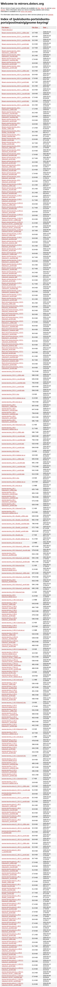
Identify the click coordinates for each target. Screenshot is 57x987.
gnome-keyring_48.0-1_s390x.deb (13, 459)
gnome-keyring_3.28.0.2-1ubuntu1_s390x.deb (10, 634)
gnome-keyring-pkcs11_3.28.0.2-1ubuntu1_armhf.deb (12, 965)
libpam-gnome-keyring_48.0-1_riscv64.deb (16, 93)
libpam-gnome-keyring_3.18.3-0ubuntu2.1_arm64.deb (12, 268)
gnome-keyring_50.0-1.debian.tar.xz (13, 398)
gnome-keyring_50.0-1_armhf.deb (13, 386)
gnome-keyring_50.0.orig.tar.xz (12, 371)
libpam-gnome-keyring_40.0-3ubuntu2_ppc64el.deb (11, 173)
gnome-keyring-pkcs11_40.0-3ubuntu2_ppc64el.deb (11, 927)
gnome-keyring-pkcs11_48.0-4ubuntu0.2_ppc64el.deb (11, 812)
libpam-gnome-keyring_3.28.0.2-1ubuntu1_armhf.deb (12, 211)
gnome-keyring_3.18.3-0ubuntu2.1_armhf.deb (9, 721)
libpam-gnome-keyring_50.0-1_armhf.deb (15, 44)
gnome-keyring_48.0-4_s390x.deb (13, 432)
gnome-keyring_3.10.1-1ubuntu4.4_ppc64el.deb (10, 763)
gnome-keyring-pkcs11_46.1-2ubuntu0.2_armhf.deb (11, 873)
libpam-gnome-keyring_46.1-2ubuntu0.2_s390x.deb (11, 108)
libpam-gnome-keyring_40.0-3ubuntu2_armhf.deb (11, 177)
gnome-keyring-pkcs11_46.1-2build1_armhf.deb (11, 892)
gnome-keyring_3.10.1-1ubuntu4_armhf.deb (9, 748)
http (39, 8)
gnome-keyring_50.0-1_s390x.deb (13, 375)
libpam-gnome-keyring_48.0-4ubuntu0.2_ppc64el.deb (11, 59)
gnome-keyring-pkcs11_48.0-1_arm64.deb (16, 858)
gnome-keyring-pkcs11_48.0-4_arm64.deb (16, 839)
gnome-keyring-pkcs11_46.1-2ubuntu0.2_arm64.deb (11, 877)
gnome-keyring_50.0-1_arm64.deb (13, 390)
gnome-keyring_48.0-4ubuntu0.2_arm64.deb (9, 421)
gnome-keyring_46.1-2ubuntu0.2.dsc (14, 508)
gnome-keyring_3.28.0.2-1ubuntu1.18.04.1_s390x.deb (11, 656)
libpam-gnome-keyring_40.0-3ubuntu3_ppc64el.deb (11, 154)
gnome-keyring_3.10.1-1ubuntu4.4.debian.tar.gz (10, 782)
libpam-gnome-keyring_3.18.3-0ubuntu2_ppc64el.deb (12, 238)
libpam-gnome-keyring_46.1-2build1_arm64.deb (11, 143)
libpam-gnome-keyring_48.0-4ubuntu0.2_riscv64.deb (11, 55)
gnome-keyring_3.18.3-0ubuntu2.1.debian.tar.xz (10, 733)
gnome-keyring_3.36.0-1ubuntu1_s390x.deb (9, 603)
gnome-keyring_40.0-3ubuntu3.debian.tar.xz (9, 569)
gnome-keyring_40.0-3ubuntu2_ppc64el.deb (9, 580)
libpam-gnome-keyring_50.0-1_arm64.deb (15, 48)
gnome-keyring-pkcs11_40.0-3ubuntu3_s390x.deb (11, 900)
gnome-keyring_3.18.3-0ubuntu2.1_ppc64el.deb (10, 714)
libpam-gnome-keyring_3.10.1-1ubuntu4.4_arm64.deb (12, 299)
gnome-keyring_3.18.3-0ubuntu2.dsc (14, 702)
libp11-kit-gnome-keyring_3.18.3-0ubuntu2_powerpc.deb (12, 310)
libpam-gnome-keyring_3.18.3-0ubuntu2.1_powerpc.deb (12, 261)
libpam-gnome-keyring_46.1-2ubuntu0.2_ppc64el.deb (11, 116)
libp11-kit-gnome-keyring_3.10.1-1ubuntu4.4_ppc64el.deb (12, 356)
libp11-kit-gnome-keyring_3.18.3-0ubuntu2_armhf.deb (12, 314)
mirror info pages (26, 11)
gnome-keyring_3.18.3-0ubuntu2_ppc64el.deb (9, 687)
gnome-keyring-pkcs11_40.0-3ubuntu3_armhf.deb (11, 911)
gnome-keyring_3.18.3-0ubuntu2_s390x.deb (9, 683)
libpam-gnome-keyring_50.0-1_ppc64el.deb (16, 40)
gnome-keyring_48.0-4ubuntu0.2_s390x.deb (9, 405)
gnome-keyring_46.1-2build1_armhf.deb (15, 527)
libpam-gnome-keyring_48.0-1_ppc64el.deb (16, 97)
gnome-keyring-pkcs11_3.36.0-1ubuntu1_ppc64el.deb (12, 946)
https (42, 8)
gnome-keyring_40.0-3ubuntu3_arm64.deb (16, 562)
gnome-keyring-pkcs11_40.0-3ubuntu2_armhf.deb (11, 930)
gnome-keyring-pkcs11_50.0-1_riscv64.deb (16, 790)
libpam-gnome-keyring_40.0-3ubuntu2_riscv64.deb (11, 169)
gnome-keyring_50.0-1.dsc (10, 394)
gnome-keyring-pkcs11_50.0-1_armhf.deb (15, 797)
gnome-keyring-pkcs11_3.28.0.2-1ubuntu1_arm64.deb (12, 969)
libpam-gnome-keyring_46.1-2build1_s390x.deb (11, 127)
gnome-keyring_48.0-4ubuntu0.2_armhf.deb (9, 417)
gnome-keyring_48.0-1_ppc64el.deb (13, 466)
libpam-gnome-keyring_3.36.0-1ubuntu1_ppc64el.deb (12, 192)
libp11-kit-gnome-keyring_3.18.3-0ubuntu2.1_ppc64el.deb (12, 325)
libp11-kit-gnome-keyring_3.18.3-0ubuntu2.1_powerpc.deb (12, 329)
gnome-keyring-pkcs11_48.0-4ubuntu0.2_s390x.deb (11, 805)
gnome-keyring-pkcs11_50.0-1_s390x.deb (15, 786)
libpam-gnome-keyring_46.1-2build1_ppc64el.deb (11, 135)
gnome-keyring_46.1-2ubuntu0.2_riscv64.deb (10, 493)
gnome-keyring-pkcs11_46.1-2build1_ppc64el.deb (11, 889)
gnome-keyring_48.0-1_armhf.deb (13, 470)
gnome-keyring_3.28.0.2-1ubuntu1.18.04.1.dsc (10, 672)
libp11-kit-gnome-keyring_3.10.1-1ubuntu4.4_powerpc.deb (12, 360)
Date (44, 27)
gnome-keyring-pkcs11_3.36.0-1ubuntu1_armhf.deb (12, 950)
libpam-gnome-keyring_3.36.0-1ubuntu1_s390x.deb (12, 185)
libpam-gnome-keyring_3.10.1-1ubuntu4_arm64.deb (12, 284)
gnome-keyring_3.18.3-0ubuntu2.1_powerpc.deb (10, 717)
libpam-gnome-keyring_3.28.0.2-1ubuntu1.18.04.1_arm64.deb (12, 230)
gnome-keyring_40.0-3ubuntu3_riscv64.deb (16, 550)
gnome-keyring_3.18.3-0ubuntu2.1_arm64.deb (9, 725)
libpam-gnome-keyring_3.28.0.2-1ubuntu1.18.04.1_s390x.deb (12, 219)
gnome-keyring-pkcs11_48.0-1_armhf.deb (15, 855)
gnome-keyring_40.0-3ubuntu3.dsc (13, 565)
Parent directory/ (7, 30)
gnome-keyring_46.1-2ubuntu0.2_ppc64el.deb (10, 497)
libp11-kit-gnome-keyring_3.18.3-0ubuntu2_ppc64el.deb (12, 306)
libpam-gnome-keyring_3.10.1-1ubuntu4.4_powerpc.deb (12, 291)
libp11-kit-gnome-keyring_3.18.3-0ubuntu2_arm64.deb (12, 318)
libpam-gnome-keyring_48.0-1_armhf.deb (15, 101)
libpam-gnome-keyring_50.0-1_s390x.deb (15, 33)
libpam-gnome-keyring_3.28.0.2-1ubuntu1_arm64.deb (12, 215)
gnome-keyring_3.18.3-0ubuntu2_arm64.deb (9, 698)
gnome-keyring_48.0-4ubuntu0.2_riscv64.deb (10, 409)
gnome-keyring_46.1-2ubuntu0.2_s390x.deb (9, 489)
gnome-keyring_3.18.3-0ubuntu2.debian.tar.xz (9, 706)
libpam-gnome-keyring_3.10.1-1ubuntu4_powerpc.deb (12, 276)
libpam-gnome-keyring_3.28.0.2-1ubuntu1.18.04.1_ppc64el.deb (12, 223)
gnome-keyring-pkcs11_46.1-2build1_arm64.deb (11, 896)
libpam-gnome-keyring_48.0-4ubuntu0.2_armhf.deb (11, 63)
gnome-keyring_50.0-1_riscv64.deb (13, 379)
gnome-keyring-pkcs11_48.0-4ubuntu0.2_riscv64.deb (11, 809)
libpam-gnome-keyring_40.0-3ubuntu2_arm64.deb (11, 181)
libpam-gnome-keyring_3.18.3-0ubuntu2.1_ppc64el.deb (12, 257)
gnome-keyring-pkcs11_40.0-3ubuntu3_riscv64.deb (11, 904)
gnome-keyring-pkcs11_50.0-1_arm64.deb (16, 801)
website (50, 14)
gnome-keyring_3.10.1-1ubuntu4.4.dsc (14, 778)
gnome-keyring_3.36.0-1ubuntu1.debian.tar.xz (9, 626)
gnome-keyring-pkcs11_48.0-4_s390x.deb (15, 824)
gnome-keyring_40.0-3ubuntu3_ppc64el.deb (9, 554)
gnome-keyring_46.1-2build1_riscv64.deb (15, 520)
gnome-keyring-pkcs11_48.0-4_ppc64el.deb (11, 832)
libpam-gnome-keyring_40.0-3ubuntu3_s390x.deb (11, 146)
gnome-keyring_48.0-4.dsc (10, 451)
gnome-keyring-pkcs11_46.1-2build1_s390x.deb (11, 881)
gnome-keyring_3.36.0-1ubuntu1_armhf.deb (9, 615)
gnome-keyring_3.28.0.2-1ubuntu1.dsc (14, 649)
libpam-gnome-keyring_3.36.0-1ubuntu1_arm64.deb (12, 200)
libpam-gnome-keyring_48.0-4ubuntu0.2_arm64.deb (11, 67)
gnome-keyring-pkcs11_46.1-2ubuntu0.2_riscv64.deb (11, 866)
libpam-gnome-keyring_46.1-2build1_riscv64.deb (11, 131)
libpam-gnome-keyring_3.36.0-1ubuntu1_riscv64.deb (12, 188)
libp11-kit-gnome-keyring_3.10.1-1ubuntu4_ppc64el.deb (12, 341)
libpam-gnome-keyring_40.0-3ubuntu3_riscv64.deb (11, 150)
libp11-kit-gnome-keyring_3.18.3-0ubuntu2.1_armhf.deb (12, 333)
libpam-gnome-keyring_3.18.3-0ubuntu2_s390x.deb (12, 234)
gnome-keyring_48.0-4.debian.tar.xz (13, 455)
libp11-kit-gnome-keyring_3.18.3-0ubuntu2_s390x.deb (12, 303)
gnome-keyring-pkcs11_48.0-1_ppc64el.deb (11, 851)
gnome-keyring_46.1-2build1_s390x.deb (15, 516)
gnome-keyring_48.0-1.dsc (10, 478)
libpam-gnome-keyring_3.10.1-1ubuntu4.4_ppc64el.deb (12, 287)
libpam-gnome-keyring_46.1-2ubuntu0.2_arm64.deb (11, 124)
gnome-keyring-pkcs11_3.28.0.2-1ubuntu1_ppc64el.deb (12, 961)
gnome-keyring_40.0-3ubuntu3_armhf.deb (15, 558)
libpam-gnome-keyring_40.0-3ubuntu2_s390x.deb (11, 166)
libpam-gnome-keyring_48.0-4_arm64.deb (15, 86)
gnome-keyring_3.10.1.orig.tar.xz (12, 737)
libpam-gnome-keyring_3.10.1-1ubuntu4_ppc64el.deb (12, 272)
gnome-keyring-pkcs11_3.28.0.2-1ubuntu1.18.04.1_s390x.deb (12, 972)
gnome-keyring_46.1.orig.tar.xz (12, 485)
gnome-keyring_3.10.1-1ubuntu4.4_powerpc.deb (10, 767)
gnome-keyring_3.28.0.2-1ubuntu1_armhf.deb (10, 641)
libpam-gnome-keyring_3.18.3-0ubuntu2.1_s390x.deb (12, 253)
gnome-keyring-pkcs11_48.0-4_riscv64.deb (16, 828)
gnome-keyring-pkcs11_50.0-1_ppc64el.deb (11, 793)
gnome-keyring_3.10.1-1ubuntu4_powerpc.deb (9, 744)
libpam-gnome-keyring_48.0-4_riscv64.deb (16, 74)
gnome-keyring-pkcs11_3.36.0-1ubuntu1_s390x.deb (12, 938)
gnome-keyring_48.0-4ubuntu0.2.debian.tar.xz (10, 428)
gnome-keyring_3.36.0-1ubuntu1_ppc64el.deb (9, 611)
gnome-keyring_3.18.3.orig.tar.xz (12, 680)
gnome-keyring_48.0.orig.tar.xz (12, 402)
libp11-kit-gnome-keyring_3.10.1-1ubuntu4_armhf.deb (12, 348)
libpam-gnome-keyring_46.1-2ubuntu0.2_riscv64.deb (11, 112)
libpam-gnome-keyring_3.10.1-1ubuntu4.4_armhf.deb (12, 295)
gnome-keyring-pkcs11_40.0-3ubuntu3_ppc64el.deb (11, 908)
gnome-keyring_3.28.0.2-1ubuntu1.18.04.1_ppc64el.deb (12, 660)
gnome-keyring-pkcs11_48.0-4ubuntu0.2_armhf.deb (11, 816)
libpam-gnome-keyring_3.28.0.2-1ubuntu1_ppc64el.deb (12, 207)
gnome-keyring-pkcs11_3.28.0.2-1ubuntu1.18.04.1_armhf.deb (12, 980)
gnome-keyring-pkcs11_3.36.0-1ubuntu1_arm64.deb (12, 953)
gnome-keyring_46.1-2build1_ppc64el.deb (15, 523)
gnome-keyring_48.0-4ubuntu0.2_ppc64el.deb (10, 413)
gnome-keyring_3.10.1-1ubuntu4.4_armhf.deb (9, 771)
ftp (45, 8)
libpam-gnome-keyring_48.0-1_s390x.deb (15, 90)
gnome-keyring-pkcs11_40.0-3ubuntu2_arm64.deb (11, 934)
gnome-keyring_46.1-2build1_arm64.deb (15, 531)
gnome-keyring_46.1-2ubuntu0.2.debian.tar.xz (10, 512)
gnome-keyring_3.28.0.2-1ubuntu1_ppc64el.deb (10, 637)
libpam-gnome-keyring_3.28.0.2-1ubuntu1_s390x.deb (12, 204)
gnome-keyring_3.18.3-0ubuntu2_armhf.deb (9, 694)
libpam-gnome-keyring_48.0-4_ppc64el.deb (16, 78)
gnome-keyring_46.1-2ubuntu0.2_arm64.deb (9, 504)
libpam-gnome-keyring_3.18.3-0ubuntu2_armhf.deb (12, 245)
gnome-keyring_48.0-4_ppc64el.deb (13, 440)
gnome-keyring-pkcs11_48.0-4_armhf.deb (15, 835)
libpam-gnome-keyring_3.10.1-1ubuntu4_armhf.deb (12, 280)
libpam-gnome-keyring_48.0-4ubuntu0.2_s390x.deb (11, 51)
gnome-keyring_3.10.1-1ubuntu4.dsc (14, 756)
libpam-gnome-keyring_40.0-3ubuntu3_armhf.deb (11, 158)
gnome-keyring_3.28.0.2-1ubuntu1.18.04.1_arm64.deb (11, 668)
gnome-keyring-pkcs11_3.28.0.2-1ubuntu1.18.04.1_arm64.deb (12, 984)
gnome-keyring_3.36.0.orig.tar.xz (12, 600)
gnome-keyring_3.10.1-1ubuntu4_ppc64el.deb (9, 740)
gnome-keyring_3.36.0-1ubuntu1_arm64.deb (9, 618)
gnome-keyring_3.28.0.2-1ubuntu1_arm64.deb (10, 645)
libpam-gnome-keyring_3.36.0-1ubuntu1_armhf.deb (12, 196)
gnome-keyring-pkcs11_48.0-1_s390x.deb (15, 843)
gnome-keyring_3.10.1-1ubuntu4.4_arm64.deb (9, 774)
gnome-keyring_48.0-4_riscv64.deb (13, 436)
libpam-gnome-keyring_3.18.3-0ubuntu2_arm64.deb (12, 249)
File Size (35, 27)
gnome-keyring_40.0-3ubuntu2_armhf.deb (15, 584)
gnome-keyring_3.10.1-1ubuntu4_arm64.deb (9, 752)
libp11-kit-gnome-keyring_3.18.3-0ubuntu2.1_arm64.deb (12, 337)
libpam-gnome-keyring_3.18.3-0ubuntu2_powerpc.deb (12, 242)
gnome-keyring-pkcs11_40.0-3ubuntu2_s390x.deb (11, 919)
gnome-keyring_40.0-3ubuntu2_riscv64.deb (16, 577)
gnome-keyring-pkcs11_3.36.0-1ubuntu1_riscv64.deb (12, 942)
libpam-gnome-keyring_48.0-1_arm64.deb (15, 105)
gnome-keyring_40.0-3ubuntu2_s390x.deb (16, 573)
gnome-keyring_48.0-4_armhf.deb (13, 444)
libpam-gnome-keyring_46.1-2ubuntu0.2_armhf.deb (11, 120)
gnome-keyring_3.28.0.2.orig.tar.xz (13, 630)
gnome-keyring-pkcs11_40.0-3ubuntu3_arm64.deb (11, 915)
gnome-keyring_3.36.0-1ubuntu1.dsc (14, 622)
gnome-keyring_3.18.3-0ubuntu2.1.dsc (14, 729)
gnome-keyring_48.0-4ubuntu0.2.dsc (14, 424)
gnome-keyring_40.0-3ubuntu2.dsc (13, 592)
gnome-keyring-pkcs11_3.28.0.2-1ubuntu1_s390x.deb (12, 957)
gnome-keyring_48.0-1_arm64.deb (13, 474)
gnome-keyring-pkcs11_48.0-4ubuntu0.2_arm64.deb (11, 820)
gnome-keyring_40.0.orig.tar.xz (12, 542)
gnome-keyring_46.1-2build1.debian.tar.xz (15, 539)
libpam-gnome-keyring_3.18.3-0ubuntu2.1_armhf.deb (12, 264)
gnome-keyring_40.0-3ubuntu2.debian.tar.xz (9, 596)
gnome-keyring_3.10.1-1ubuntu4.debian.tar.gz (9, 759)
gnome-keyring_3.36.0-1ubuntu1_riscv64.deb (9, 607)
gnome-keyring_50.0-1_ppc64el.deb (13, 383)
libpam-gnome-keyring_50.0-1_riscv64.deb (16, 36)
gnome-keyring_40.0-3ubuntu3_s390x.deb (16, 546)
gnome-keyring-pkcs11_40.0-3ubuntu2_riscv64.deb (11, 923)
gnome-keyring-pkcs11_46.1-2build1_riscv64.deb (11, 885)
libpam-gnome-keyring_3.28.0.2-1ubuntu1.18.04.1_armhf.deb (12, 226)
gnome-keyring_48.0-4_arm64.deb (13, 447)
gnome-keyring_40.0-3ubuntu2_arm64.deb (16, 588)
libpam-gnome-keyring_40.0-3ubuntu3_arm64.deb (11, 162)
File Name (5, 27)
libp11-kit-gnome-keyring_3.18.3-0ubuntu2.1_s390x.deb (12, 322)
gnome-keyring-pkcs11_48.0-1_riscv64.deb (16, 847)
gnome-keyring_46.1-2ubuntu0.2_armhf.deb (9, 500)
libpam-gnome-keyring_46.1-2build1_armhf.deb (11, 139)
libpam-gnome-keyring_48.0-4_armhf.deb (15, 82)
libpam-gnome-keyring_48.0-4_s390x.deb (15, 71)
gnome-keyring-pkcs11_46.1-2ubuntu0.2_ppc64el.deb (11, 870)
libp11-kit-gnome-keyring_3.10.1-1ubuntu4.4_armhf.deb (12, 363)
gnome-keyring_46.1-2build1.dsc (12, 535)
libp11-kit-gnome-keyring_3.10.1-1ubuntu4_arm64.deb (12, 352)
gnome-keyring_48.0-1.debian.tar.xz (13, 482)
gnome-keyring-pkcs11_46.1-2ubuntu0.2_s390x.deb (11, 862)
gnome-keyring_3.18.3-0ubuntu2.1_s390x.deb (9, 710)
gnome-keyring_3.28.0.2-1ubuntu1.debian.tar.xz (10, 653)
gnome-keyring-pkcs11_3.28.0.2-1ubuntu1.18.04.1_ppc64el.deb (12, 976)
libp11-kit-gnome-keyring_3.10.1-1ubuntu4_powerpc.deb (12, 344)
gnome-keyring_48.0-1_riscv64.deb (13, 463)
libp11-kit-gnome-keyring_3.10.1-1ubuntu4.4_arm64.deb (12, 367)
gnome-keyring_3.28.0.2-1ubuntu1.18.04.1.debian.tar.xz (12, 675)
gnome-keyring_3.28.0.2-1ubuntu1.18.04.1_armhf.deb (11, 664)
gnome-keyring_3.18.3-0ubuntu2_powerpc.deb (9, 691)
